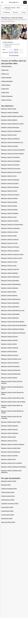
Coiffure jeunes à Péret (7, 500)
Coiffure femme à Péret (7, 492)
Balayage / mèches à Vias (8, 459)
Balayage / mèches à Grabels (9, 209)
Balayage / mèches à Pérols (9, 344)
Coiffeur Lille (4, 70)
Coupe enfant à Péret (7, 507)
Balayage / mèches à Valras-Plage (10, 448)
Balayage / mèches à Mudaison (10, 318)
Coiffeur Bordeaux (6, 66)
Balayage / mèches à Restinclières (10, 374)
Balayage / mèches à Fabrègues (10, 179)
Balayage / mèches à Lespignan (10, 250)
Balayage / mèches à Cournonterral (11, 172)
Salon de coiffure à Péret (8, 522)
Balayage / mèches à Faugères (9, 183)
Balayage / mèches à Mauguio (9, 288)
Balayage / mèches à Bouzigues (10, 127)
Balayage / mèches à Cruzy (9, 176)
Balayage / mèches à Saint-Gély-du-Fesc (12, 398)
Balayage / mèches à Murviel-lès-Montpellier (13, 325)
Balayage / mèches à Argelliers (10, 112)
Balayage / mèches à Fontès (9, 191)
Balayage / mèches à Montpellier (10, 314)
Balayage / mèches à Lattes (9, 235)
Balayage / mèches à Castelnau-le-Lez (12, 142)
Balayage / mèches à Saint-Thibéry (11, 422)
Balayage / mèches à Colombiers (10, 157)
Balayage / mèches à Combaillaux (10, 161)
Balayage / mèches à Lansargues (10, 228)
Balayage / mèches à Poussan (9, 355)
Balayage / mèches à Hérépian (9, 213)
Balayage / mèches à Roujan (9, 377)
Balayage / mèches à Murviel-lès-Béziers (12, 321)
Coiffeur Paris (5, 92)
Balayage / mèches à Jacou (9, 217)
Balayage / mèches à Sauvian (9, 429)
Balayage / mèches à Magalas (9, 273)
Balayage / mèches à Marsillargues (11, 284)
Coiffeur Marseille (6, 77)
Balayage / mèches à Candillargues (11, 131)
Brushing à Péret (6, 485)
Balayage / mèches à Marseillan (10, 280)
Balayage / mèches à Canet (9, 135)
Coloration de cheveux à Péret (9, 503)
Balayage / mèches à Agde (8, 108)
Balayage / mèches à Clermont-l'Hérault (12, 153)
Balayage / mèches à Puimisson (10, 362)
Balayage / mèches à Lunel (8, 265)
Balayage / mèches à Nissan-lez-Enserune (13, 333)
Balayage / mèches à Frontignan (10, 194)
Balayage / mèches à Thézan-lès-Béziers (12, 444)
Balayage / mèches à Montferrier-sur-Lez (12, 310)
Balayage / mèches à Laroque (9, 232)
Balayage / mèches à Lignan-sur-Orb (11, 258)
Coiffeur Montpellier (7, 81)
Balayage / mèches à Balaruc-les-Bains (12, 116)
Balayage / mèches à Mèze (8, 291)
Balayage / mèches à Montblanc (10, 306)
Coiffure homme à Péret (8, 496)
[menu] (2, 2)
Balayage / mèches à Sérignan (9, 433)
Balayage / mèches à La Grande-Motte (12, 224)
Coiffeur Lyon (5, 74)
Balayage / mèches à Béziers (9, 120)
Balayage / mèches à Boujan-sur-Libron (12, 123)
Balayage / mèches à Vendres (9, 455)
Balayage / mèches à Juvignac (9, 221)
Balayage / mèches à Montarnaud (10, 299)
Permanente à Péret (6, 518)
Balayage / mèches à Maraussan (10, 277)
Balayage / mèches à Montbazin (10, 303)
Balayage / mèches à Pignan (9, 351)
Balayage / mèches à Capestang (10, 138)
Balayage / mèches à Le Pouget (10, 247)
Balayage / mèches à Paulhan (9, 340)
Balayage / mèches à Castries (9, 146)
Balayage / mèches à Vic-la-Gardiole (11, 463)
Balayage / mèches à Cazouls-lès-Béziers (13, 150)
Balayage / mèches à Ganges (9, 198)
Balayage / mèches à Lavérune (9, 239)
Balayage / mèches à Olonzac (9, 336)
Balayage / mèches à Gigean (9, 202)
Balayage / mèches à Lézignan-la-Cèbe (12, 254)
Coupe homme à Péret (7, 514)
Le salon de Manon (7, 42)
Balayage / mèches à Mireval (9, 295)
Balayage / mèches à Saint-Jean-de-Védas (13, 401)
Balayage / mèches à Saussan (9, 425)
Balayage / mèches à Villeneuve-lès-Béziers (13, 467)
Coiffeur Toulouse (6, 100)
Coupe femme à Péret (7, 511)
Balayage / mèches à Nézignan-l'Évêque (12, 329)
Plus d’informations (14, 55)
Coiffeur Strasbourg (7, 96)
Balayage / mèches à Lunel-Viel (10, 269)
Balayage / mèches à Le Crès (9, 243)
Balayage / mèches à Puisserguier (10, 370)
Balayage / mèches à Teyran (9, 440)
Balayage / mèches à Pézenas (9, 347)
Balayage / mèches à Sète (8, 437)
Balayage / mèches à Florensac (10, 187)
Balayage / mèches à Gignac (9, 206)
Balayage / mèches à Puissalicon (10, 366)
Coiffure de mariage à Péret (9, 488)
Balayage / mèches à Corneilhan (10, 164)
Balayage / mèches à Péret (8, 481)
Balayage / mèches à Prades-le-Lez (11, 359)
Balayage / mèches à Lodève (9, 262)
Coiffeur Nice (5, 88)
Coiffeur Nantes (5, 85)
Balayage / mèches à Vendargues (10, 452)
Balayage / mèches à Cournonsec (10, 168)
